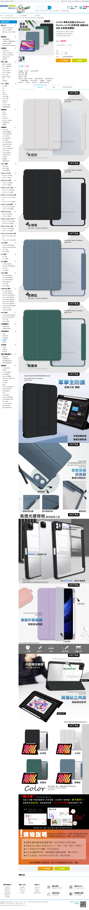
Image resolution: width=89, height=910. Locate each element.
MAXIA (4, 393)
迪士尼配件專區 (6, 405)
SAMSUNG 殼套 (6, 307)
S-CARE (64, 1)
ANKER (4, 370)
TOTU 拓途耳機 (6, 152)
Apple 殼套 (5, 166)
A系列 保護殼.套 (6, 281)
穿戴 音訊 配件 (9, 15)
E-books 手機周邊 (6, 376)
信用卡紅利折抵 (61, 45)
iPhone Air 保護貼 (6, 185)
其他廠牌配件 (5, 324)
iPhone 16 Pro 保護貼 (7, 230)
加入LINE (71, 1)
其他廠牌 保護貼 (6, 328)
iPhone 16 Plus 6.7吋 (7, 219)
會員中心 (74, 8)
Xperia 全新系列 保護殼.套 (9, 315)
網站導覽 (7, 896)
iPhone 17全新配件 (7, 30)
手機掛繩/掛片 (5, 358)
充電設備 (4, 81)
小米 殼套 (4, 268)
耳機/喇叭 (4, 127)
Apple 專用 (5, 129)
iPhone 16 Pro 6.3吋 (7, 226)
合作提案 (22, 893)
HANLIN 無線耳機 (6, 134)
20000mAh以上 (6, 57)
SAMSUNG (5, 118)
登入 (72, 6)
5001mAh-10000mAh (7, 52)
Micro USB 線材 (6, 72)
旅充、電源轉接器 (6, 66)
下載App (2, 1)
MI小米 (4, 384)
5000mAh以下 (5, 50)
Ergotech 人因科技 (7, 120)
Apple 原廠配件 (6, 170)
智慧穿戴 (3, 109)
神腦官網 (7, 887)
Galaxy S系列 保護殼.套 (8, 299)
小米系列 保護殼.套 (7, 264)
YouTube (78, 1)
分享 (21, 66)
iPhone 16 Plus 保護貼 (8, 223)
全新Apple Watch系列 (7, 27)
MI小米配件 (4, 261)
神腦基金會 (7, 889)
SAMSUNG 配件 (6, 288)
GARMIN (4, 114)
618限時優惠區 (6, 39)
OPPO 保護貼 (5, 285)
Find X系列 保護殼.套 (7, 277)
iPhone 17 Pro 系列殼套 (8, 190)
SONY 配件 (4, 312)
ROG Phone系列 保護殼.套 (9, 247)
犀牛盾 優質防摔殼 (7, 407)
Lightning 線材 (5, 70)
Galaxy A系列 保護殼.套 (8, 301)
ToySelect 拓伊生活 (7, 403)
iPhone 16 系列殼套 (7, 214)
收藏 (27, 66)
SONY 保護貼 (5, 321)
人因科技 (4, 156)
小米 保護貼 (5, 270)
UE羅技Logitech (6, 154)
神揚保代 (12, 1)
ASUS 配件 (4, 243)
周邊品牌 (3, 365)
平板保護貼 (5, 338)
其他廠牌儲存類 (6, 107)
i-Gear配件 (5, 380)
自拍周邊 (3, 345)
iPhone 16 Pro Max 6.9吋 (8, 233)
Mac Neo (45, 10)
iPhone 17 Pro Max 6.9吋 (8, 195)
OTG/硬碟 (4, 86)
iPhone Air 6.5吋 (6, 180)
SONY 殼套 (5, 319)
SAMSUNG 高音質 (7, 144)
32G (3, 88)
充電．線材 (4, 62)
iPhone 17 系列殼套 (7, 175)
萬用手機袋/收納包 (7, 360)
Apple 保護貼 (5, 168)
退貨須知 (37, 887)
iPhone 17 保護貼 (6, 177)
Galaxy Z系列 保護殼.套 (8, 297)
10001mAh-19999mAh (8, 54)
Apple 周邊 (4, 163)
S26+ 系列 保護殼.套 (7, 293)
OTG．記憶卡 (5, 83)
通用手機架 (5, 356)
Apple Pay (69, 45)
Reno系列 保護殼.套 (7, 275)
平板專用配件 (23, 15)
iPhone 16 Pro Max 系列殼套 (9, 237)
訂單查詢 (22, 891)
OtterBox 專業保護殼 (7, 397)
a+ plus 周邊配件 (6, 372)
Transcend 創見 (6, 104)
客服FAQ (37, 889)
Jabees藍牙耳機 (6, 138)
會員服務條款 (7, 893)
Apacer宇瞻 (5, 98)
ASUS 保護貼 (5, 251)
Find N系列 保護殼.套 (7, 279)
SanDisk (4, 102)
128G (3, 92)
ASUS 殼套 (5, 249)
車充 (3, 78)
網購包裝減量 (37, 893)
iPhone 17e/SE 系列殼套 (8, 206)
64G (3, 90)
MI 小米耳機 (5, 140)
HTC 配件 (4, 254)
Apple (3, 112)
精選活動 (3, 37)
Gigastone (4, 100)
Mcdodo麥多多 (6, 391)
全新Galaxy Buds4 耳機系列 (8, 33)
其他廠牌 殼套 (5, 326)
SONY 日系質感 (6, 146)
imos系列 (4, 382)
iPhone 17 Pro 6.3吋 (7, 187)
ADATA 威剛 (5, 96)
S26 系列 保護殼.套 (7, 291)
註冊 (76, 6)
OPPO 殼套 (5, 283)
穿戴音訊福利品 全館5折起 (9, 45)
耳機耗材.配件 (5, 161)
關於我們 (7, 891)
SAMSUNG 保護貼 (7, 309)
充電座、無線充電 (6, 64)
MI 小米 (4, 116)
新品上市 (3, 25)
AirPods (50, 10)
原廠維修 (37, 891)
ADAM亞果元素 (6, 368)
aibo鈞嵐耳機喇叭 (6, 131)
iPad (41, 10)
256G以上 (4, 94)
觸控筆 (4, 342)
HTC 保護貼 (5, 258)
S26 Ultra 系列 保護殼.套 (8, 295)
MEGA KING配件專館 (7, 386)
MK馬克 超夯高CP (7, 388)
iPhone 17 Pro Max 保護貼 (9, 201)
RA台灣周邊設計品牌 (7, 399)
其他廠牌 (4, 159)
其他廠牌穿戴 (5, 122)
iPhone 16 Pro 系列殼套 (8, 228)
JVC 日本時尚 (5, 136)
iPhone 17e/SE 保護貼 (8, 208)
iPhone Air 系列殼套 (7, 182)
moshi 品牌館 (5, 395)
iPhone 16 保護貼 (6, 216)
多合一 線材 (5, 74)
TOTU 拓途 (5, 401)
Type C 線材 (5, 68)
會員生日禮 (22, 889)
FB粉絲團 (85, 1)
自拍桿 (4, 347)
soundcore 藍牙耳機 (7, 148)
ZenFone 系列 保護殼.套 (8, 245)
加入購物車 (63, 60)
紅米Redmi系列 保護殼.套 (8, 266)
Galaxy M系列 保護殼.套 (8, 303)
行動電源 (3, 48)
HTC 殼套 (4, 256)
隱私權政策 (7, 894)
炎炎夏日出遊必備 (6, 43)
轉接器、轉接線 (6, 76)
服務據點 (7, 1)
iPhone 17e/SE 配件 (7, 204)
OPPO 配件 (4, 273)
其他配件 (38, 15)
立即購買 (79, 60)
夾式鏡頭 (4, 349)
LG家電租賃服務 (65, 10)
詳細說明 (76, 903)
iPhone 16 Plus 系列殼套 (8, 221)
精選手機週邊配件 (6, 354)
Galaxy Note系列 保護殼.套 (9, 305)
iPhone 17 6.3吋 (6, 173)
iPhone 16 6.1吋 (6, 211)
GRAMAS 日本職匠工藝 (8, 378)
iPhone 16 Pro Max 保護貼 (9, 240)
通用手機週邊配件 (6, 362)
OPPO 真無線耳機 (7, 142)
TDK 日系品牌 (5, 150)
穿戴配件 (4, 124)
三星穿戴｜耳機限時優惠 (8, 41)
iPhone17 (37, 10)
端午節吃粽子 (56, 10)
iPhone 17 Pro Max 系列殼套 (9, 198)
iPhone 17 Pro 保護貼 (7, 192)
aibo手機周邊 (5, 374)
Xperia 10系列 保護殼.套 (8, 317)
